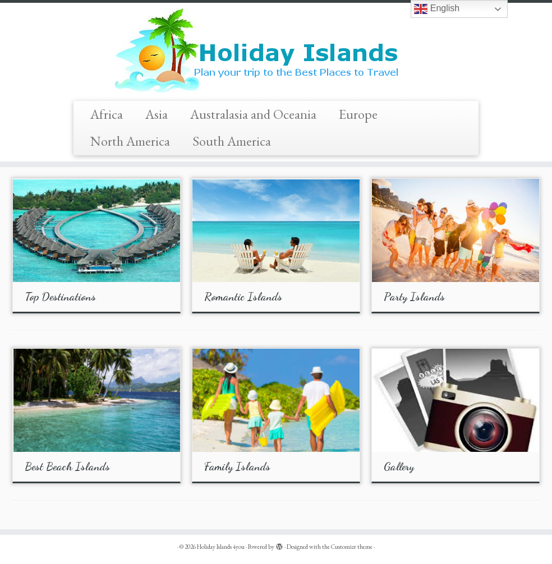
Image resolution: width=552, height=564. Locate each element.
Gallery (399, 466)
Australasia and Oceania (253, 114)
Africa (106, 114)
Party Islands (414, 296)
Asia (156, 114)
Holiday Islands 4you (221, 547)
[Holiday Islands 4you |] (276, 50)
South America (231, 141)
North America (130, 141)
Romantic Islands (243, 296)
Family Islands (237, 466)
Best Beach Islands (67, 466)
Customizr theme (351, 547)
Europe (358, 114)
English (436, 9)
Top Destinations (60, 296)
